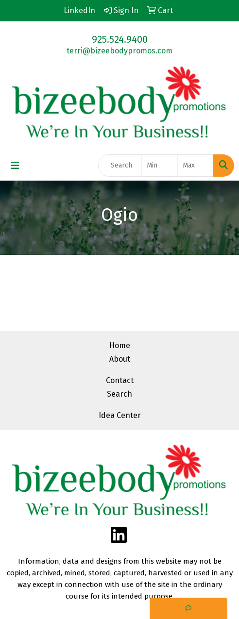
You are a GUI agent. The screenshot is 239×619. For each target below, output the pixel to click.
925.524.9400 (120, 39)
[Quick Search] (120, 165)
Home (119, 345)
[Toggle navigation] (15, 165)
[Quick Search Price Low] (159, 165)
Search (119, 394)
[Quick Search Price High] (195, 165)
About (119, 359)
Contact (120, 380)
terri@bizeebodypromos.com (119, 50)
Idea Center (120, 415)
